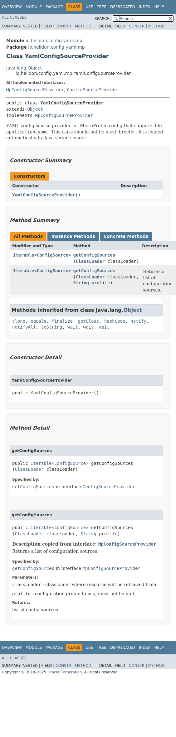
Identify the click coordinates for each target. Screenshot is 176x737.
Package (54, 7)
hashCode (114, 321)
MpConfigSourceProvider (35, 89)
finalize (61, 321)
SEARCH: (103, 19)
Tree (101, 7)
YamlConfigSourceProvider (43, 194)
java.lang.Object (24, 67)
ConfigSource (52, 255)
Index (145, 7)
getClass (88, 321)
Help (159, 7)
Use (89, 7)
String (81, 282)
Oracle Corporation (64, 672)
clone (18, 321)
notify (138, 321)
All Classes (14, 17)
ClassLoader (90, 261)
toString (51, 327)
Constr (63, 26)
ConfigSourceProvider (93, 89)
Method (83, 26)
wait (72, 327)
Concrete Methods (126, 236)
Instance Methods (73, 236)
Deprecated (122, 7)
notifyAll (24, 327)
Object (35, 109)
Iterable (23, 255)
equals (38, 321)
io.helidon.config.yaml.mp (54, 40)
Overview (12, 7)
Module (34, 7)
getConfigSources (94, 255)
